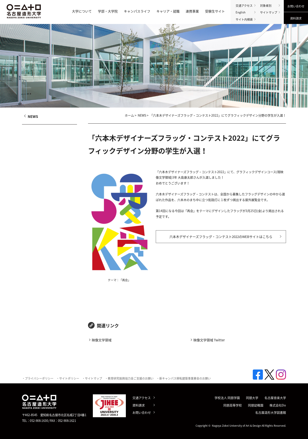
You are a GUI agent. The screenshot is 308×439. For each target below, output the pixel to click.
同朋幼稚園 (255, 405)
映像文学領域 (102, 340)
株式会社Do (278, 405)
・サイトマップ (92, 378)
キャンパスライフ (137, 11)
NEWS (142, 115)
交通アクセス (244, 5)
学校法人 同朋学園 (227, 397)
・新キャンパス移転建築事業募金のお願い (183, 378)
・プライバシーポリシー (37, 378)
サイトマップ (268, 12)
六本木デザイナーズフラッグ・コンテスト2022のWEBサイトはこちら (220, 236)
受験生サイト (215, 11)
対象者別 (265, 5)
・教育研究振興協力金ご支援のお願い (129, 378)
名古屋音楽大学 (275, 397)
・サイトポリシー (67, 378)
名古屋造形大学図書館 (270, 412)
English (241, 12)
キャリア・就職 (168, 11)
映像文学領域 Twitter (209, 340)
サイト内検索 (244, 19)
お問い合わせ (295, 6)
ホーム (129, 115)
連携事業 (192, 11)
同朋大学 (252, 397)
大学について (82, 11)
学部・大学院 (108, 11)
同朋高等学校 (232, 405)
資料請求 (296, 18)
